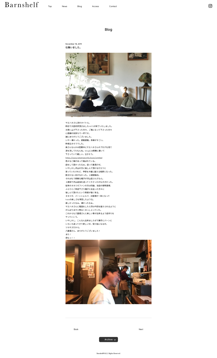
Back (76, 329)
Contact (113, 6)
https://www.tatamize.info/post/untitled (83, 157)
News (64, 6)
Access (95, 6)
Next (141, 329)
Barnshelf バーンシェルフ (22, 4)
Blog (79, 6)
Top (50, 6)
